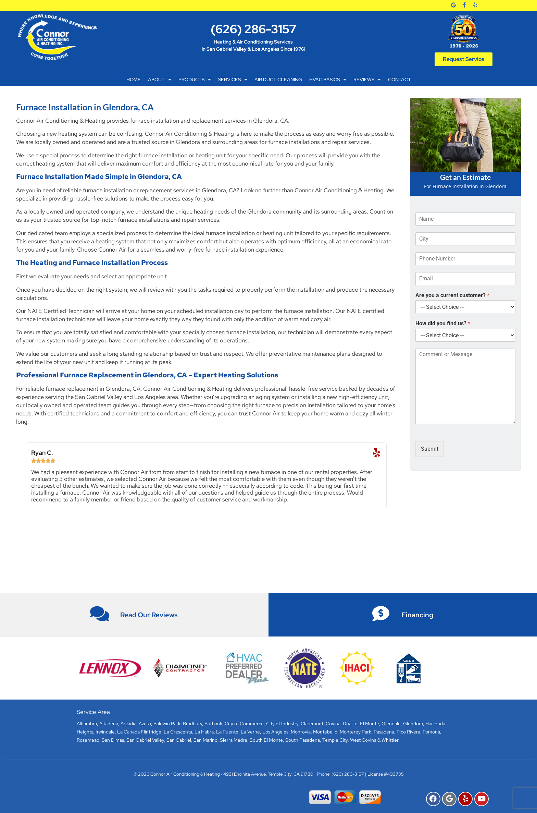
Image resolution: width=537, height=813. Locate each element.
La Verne (250, 732)
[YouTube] (481, 799)
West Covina (363, 740)
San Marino (205, 740)
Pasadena (384, 732)
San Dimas (113, 740)
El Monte (369, 723)
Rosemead (88, 740)
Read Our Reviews (149, 614)
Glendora (413, 723)
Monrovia (301, 732)
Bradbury (192, 723)
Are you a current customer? (452, 295)
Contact (399, 79)
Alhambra (87, 723)
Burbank (213, 723)
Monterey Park (355, 732)
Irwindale (105, 732)
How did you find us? (442, 323)
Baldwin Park (166, 723)
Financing (417, 614)
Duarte (350, 723)
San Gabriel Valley (145, 740)
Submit (429, 449)
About (159, 79)
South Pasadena (302, 740)
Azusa (145, 723)
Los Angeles (275, 732)
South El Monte (266, 740)
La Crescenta (178, 732)
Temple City (335, 740)
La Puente (227, 732)
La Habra (204, 732)
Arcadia (128, 723)
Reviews (367, 79)
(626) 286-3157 (253, 29)
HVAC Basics (327, 79)
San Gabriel (178, 740)
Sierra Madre (233, 740)
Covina (333, 723)
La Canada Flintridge (139, 732)
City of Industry (282, 723)
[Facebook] (464, 5)
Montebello (325, 732)
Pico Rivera (408, 732)
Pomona (431, 732)
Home (133, 79)
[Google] (453, 5)
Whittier (390, 740)
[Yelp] (475, 5)
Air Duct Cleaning (278, 79)
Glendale (391, 723)
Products (194, 79)
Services (232, 79)
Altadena (108, 723)
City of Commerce (244, 723)
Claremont (312, 723)
